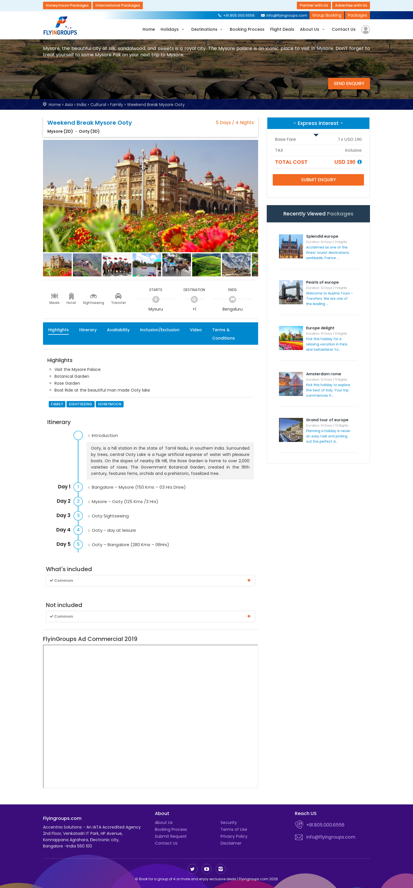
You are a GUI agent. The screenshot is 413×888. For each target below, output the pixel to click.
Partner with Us (314, 5)
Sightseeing (93, 302)
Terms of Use (234, 829)
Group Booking (326, 15)
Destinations (207, 29)
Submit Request (171, 836)
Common (151, 581)
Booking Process (247, 29)
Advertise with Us (351, 5)
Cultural (98, 104)
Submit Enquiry (318, 180)
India (81, 104)
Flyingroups (61, 26)
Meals (54, 302)
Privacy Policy (234, 836)
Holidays (173, 29)
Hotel (71, 302)
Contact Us (344, 29)
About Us (313, 29)
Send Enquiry (349, 83)
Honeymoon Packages (67, 5)
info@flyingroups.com (283, 15)
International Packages (118, 5)
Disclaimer (231, 843)
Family (116, 104)
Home (149, 29)
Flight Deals (282, 29)
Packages (357, 15)
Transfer (118, 302)
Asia (69, 104)
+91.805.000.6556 (236, 15)
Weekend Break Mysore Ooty (156, 104)
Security (229, 822)
